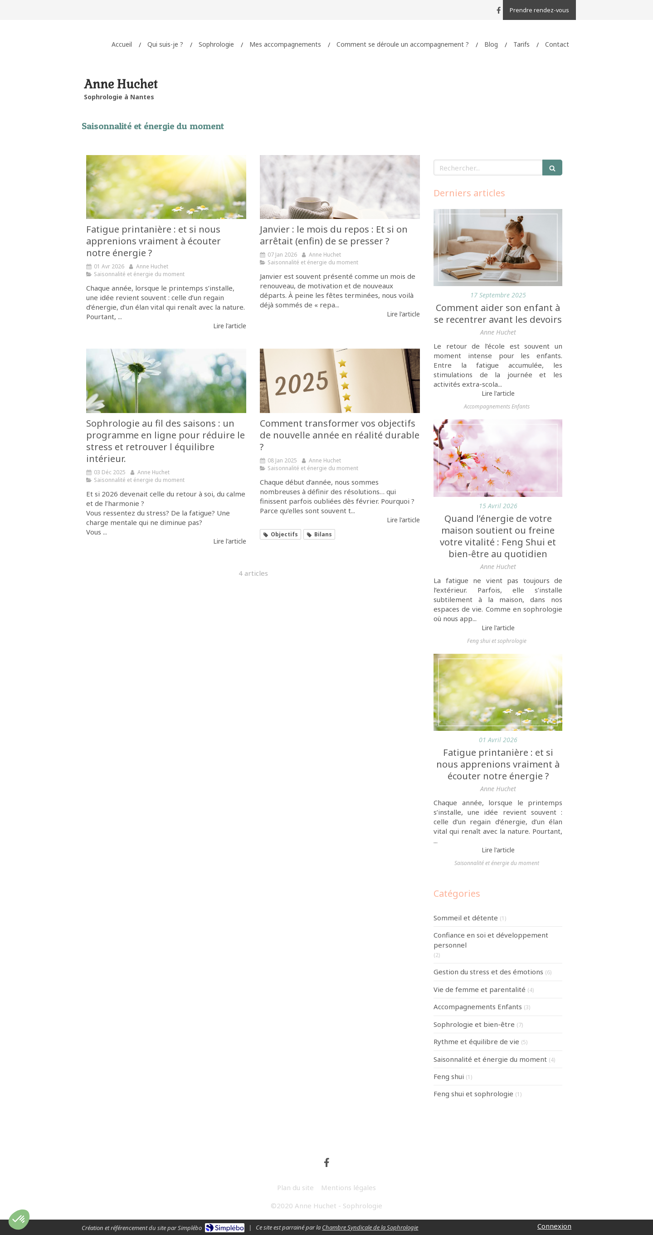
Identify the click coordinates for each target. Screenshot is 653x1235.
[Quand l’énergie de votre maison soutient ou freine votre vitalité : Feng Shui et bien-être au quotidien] (498, 457)
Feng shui (449, 1076)
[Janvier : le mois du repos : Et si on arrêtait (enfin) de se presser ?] (340, 187)
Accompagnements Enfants (478, 1006)
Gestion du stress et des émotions (488, 971)
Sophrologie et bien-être (474, 1024)
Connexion (554, 1225)
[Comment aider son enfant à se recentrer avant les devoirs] (498, 247)
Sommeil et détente (466, 917)
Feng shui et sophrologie (473, 1093)
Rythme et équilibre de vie (476, 1041)
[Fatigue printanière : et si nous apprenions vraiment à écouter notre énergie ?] (166, 187)
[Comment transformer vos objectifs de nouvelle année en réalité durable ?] (340, 381)
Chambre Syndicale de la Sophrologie (370, 1227)
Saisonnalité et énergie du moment (490, 1059)
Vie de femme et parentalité (480, 989)
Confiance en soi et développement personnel (491, 939)
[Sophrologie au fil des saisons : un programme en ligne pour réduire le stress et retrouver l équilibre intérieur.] (166, 381)
